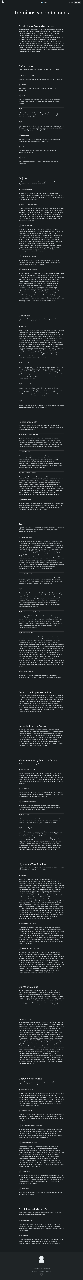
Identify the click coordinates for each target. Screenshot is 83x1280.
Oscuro (45, 2)
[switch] (42, 2)
